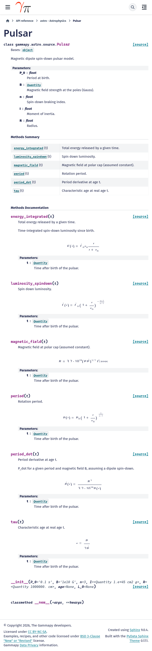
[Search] (133, 7)
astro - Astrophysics (53, 20)
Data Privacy (29, 645)
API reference (24, 20)
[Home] (7, 21)
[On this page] (144, 7)
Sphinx (135, 630)
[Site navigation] (8, 7)
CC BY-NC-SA (37, 632)
